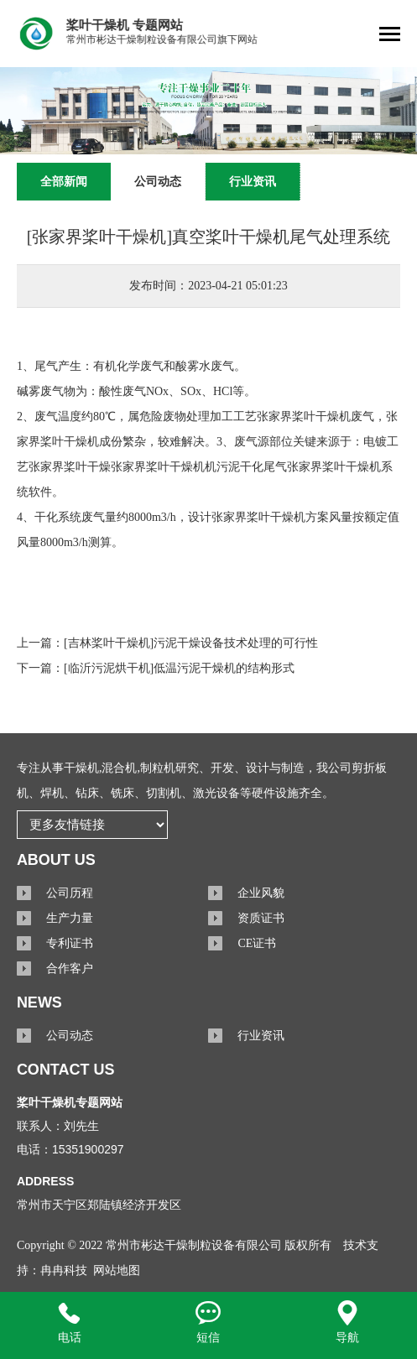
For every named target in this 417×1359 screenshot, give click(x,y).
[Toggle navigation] (389, 35)
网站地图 (116, 1270)
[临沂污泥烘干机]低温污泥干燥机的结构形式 (179, 668)
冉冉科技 (63, 1270)
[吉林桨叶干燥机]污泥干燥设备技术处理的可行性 (191, 643)
